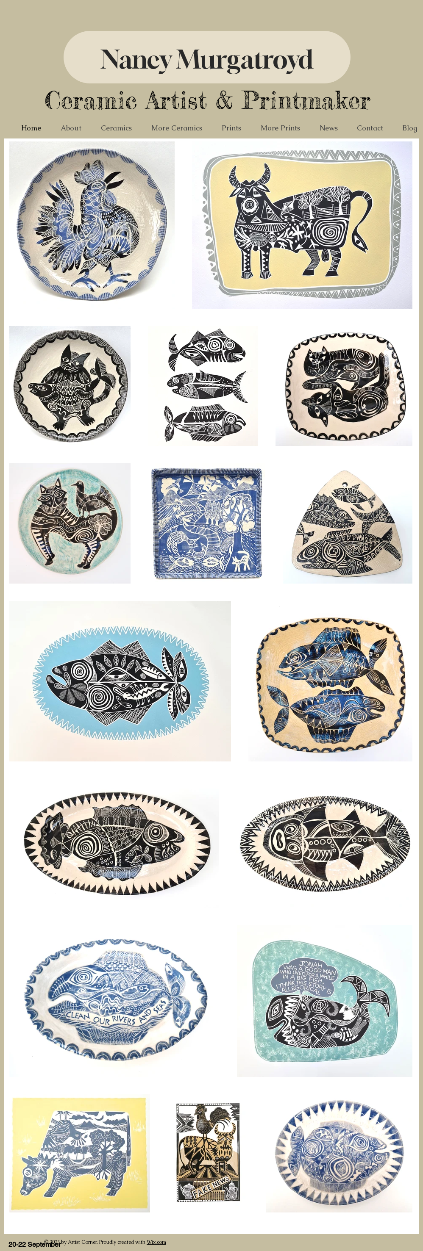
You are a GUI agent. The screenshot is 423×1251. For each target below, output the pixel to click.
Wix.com (156, 1242)
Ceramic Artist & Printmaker (207, 100)
